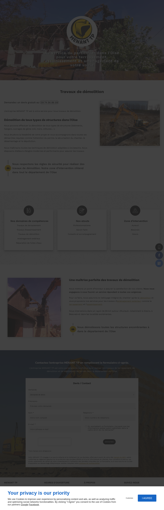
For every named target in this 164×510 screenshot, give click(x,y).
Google (24, 504)
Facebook (34, 504)
